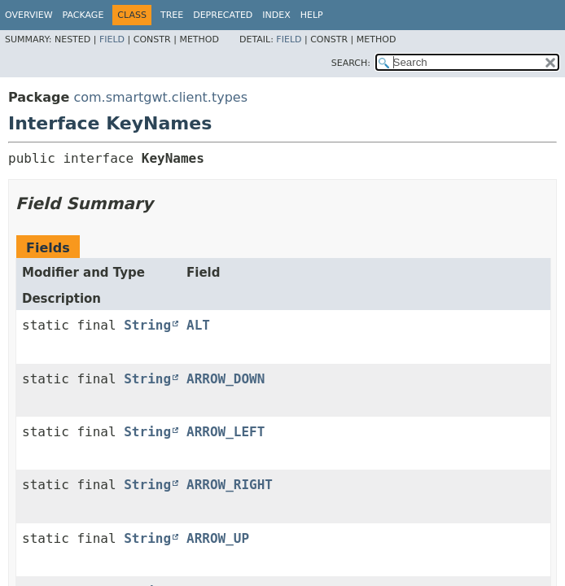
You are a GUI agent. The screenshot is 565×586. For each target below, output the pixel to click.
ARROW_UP (217, 538)
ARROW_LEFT (225, 432)
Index (276, 15)
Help (311, 15)
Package (83, 15)
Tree (171, 15)
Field (112, 39)
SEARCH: (350, 63)
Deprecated (222, 15)
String (147, 325)
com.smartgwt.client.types (160, 97)
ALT (198, 325)
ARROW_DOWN (225, 379)
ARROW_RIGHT (229, 484)
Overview (29, 15)
